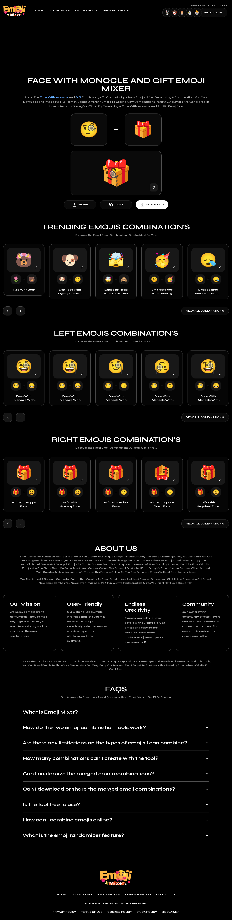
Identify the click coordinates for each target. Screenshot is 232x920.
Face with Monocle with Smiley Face (116, 398)
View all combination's (205, 310)
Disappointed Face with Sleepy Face (208, 292)
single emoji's (86, 10)
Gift (78, 97)
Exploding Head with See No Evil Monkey (116, 292)
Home (39, 10)
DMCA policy (147, 912)
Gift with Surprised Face (208, 504)
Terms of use (91, 912)
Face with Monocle (54, 97)
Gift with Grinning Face (70, 504)
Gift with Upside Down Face (162, 504)
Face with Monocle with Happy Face (24, 398)
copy (116, 204)
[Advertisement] (116, 45)
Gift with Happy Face (24, 504)
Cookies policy (119, 912)
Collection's (59, 10)
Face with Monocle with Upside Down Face (162, 398)
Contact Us (165, 894)
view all (213, 12)
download (152, 204)
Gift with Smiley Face (116, 504)
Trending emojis (115, 10)
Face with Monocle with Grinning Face (70, 398)
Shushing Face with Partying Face (162, 292)
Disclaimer (170, 912)
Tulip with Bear (24, 289)
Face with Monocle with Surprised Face (208, 398)
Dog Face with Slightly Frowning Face (70, 292)
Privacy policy (64, 912)
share (80, 204)
